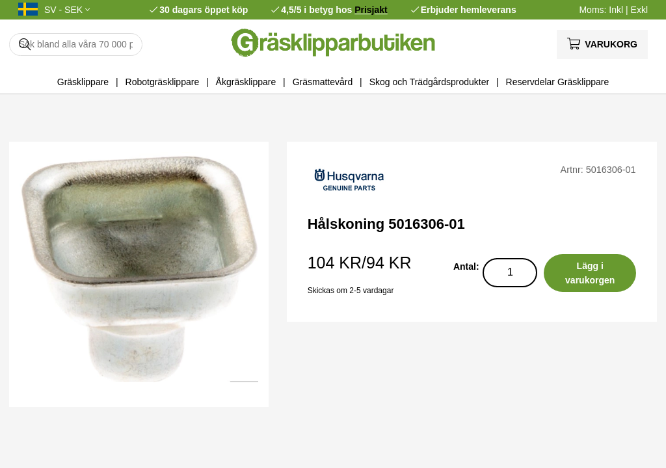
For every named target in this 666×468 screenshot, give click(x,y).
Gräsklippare (83, 82)
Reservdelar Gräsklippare (557, 82)
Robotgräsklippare (163, 82)
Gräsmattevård (323, 82)
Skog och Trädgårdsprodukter (429, 82)
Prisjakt (371, 10)
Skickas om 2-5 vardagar (351, 290)
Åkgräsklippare (246, 82)
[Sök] (75, 44)
